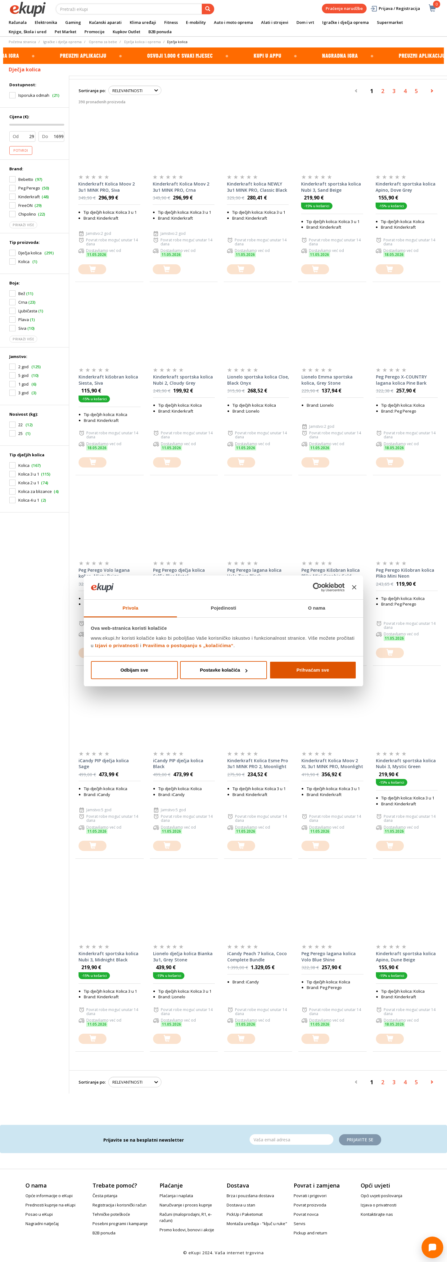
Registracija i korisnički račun (120, 1205)
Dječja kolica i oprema (142, 41)
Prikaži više (23, 225)
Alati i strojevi (274, 22)
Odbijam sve (134, 670)
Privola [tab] (130, 608)
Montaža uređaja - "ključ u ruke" (257, 1223)
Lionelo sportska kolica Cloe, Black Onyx (258, 380)
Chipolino (27, 214)
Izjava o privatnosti (378, 1205)
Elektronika (46, 22)
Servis (299, 1223)
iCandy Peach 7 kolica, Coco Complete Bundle (257, 957)
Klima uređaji (143, 22)
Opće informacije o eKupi (49, 1195)
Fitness (171, 22)
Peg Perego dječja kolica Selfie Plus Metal (179, 573)
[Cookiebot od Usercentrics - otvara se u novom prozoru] (317, 587)
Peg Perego (29, 188)
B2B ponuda (160, 31)
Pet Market (65, 31)
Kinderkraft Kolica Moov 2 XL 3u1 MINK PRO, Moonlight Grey (332, 764)
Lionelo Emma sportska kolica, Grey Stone (327, 380)
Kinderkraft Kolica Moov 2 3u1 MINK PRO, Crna (181, 187)
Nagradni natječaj (42, 1223)
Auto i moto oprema (233, 22)
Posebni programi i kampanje (120, 1223)
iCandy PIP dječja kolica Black (178, 764)
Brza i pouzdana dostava (250, 1195)
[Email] (291, 1139)
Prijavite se (360, 1140)
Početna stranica (22, 41)
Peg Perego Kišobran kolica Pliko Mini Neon (405, 573)
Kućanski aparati (105, 22)
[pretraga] (208, 9)
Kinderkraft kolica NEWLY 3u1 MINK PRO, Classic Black (257, 187)
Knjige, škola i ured (28, 31)
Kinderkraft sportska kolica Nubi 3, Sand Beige (331, 187)
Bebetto (25, 179)
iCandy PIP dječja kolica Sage (104, 764)
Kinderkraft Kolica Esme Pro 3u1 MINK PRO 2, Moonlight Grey (257, 764)
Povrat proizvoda (310, 1205)
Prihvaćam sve (312, 670)
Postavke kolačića (223, 670)
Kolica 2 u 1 (28, 483)
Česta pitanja (105, 1195)
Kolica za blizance (35, 491)
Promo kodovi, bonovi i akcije (187, 1230)
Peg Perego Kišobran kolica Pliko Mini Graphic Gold (330, 573)
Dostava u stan (241, 1205)
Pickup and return (310, 1233)
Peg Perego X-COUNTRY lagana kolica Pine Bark (401, 380)
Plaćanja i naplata (176, 1195)
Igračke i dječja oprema (345, 22)
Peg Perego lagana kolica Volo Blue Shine (328, 957)
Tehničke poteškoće (111, 1214)
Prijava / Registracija (395, 8)
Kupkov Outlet (126, 31)
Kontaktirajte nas (377, 1214)
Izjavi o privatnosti (117, 645)
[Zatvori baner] (354, 587)
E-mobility (196, 22)
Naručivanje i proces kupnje (186, 1205)
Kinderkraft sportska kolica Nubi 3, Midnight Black (108, 957)
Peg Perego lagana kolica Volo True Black (254, 573)
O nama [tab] (316, 608)
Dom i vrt (305, 22)
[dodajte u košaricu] (92, 269)
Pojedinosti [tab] (223, 608)
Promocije (94, 31)
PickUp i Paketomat (245, 1214)
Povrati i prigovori (310, 1195)
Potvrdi (20, 150)
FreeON (25, 205)
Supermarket (390, 22)
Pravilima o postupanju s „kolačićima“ (188, 645)
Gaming (73, 22)
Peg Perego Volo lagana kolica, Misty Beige (104, 573)
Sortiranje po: (92, 90)
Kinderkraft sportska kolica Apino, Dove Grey (406, 187)
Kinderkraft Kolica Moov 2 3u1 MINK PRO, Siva (106, 187)
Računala (18, 22)
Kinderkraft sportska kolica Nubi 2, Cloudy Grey (183, 380)
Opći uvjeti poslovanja (381, 1195)
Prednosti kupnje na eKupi (50, 1205)
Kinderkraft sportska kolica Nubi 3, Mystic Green (406, 764)
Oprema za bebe (103, 41)
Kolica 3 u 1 (28, 474)
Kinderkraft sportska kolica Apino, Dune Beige (406, 957)
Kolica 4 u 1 (28, 500)
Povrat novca (306, 1214)
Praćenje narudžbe (344, 8)
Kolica (23, 465)
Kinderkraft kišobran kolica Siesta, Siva (108, 380)
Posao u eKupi (39, 1214)
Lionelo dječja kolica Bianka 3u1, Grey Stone (183, 957)
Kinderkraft (29, 196)
